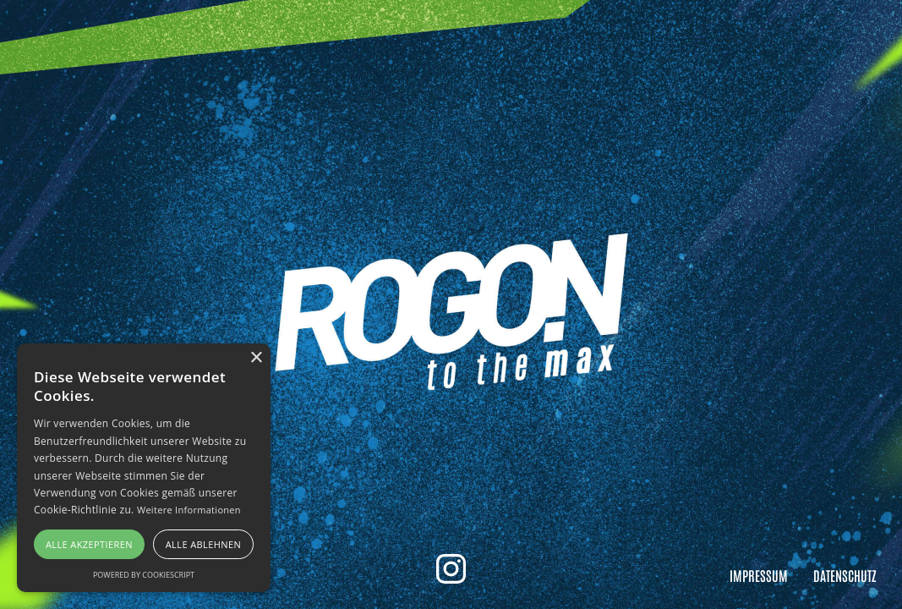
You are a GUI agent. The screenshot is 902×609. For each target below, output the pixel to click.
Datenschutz (845, 575)
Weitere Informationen (189, 509)
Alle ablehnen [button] (203, 544)
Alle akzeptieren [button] (89, 544)
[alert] (144, 467)
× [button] (255, 358)
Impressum (759, 575)
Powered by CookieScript (143, 574)
